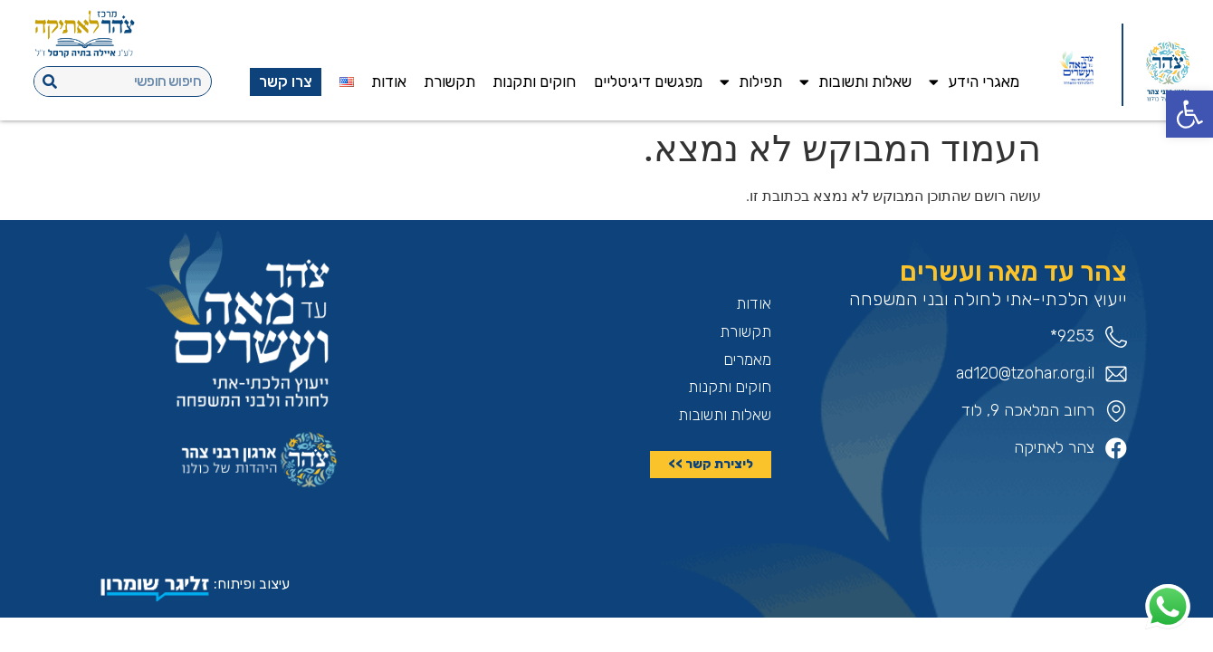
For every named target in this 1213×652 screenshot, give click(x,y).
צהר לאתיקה (1054, 447)
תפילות (751, 82)
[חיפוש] (49, 81)
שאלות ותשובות (855, 82)
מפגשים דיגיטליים (648, 81)
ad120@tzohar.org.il (1025, 373)
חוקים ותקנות (534, 81)
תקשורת (449, 81)
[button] (1189, 114)
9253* (1072, 336)
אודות (388, 81)
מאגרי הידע (974, 82)
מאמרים (747, 359)
